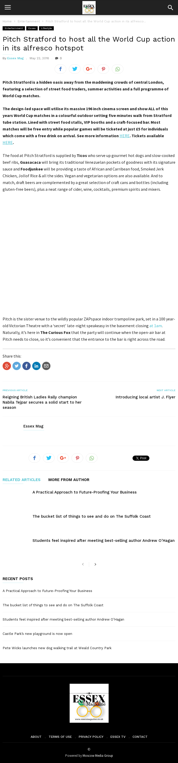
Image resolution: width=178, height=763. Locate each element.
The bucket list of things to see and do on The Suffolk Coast (91, 516)
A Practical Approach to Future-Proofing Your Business (84, 492)
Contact (140, 737)
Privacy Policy (91, 737)
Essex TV (118, 737)
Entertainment (14, 28)
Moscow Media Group (98, 755)
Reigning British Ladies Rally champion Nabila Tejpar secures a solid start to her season (42, 402)
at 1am (155, 325)
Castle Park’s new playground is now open (37, 634)
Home (7, 21)
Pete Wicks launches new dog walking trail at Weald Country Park (57, 648)
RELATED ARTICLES (22, 480)
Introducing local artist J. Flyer (145, 397)
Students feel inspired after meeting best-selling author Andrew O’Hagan (103, 540)
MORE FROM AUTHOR (68, 480)
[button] (170, 7)
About (36, 737)
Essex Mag (15, 58)
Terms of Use (60, 737)
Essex (32, 28)
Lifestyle (46, 28)
